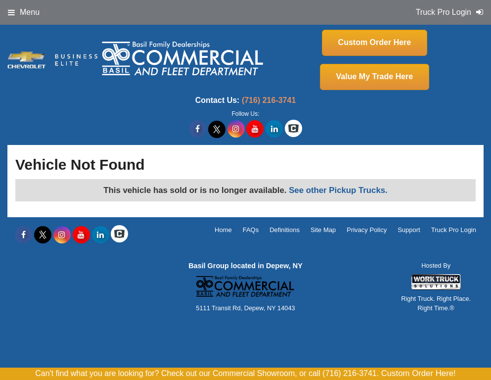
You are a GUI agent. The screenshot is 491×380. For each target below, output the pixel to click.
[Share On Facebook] (197, 129)
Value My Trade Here (374, 76)
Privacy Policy (367, 230)
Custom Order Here (374, 42)
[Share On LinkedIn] (274, 129)
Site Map (323, 230)
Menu (24, 12)
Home (223, 230)
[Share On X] (216, 129)
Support (409, 230)
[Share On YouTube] (255, 129)
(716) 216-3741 (269, 100)
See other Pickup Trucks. (338, 190)
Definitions (284, 230)
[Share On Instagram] (236, 129)
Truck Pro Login (453, 230)
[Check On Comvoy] (293, 129)
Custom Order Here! (418, 373)
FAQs (251, 230)
